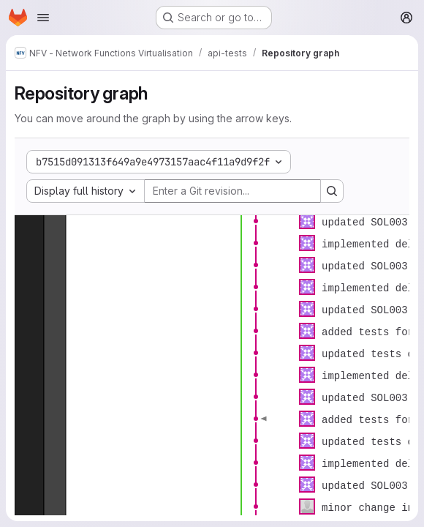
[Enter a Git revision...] (232, 191)
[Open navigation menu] (43, 17)
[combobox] (85, 191)
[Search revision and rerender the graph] (332, 191)
